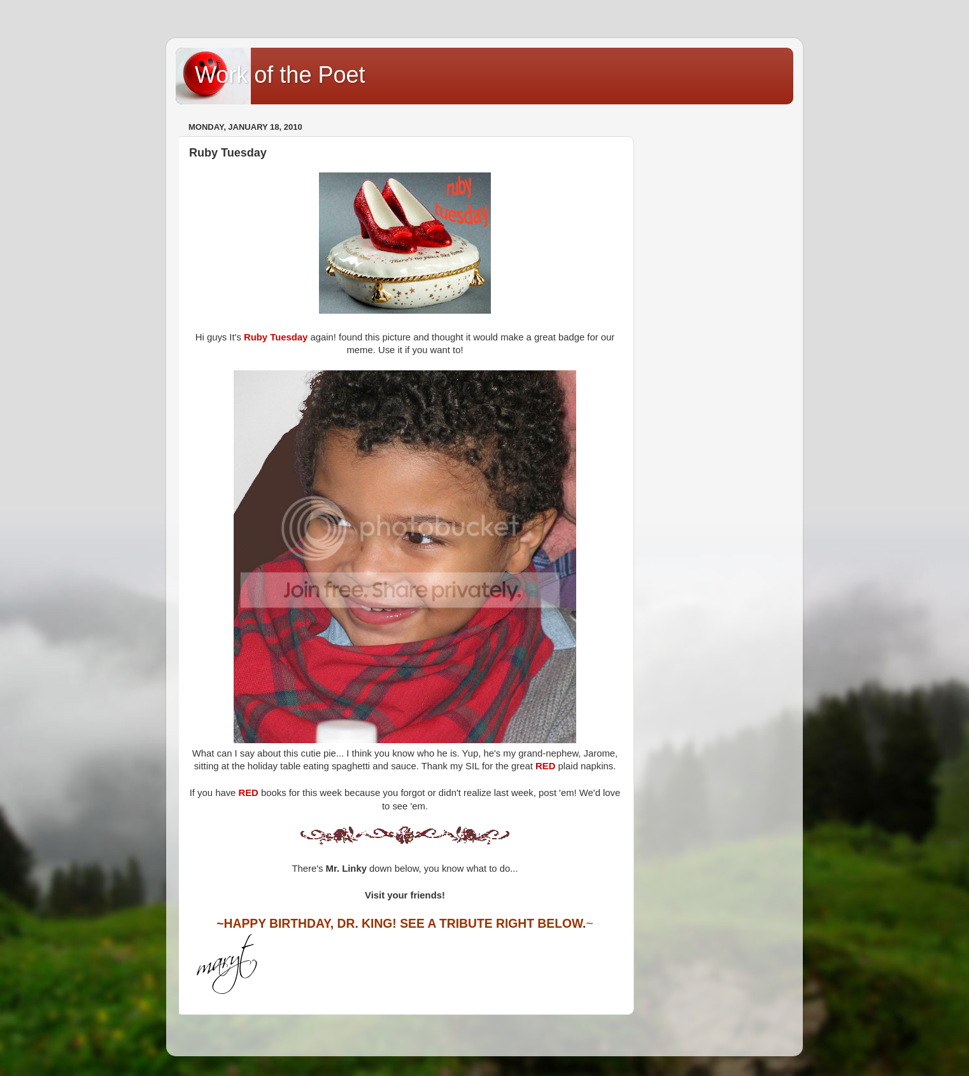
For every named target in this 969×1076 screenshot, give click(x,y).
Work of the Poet (280, 75)
